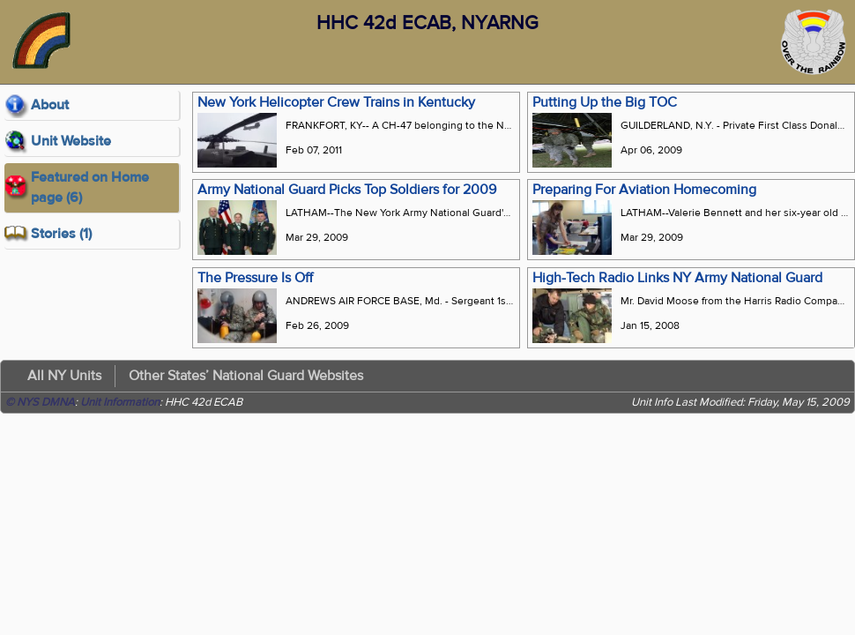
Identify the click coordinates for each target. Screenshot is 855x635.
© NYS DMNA (40, 402)
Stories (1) (61, 234)
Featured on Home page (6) (90, 187)
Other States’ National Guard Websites (246, 376)
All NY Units (64, 376)
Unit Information (120, 402)
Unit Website (71, 141)
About (50, 105)
